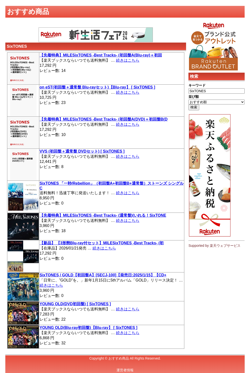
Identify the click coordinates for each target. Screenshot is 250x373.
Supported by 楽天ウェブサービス (214, 246)
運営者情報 (125, 370)
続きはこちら (127, 60)
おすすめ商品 (118, 358)
